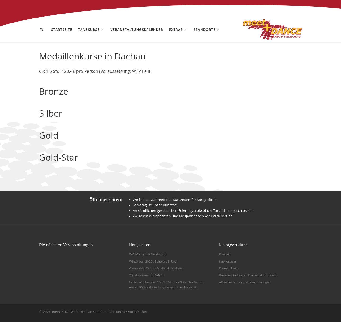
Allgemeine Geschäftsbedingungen (245, 282)
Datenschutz (228, 268)
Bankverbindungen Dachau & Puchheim (248, 275)
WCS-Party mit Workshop (147, 254)
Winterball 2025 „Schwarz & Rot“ (153, 261)
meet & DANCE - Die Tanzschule (78, 311)
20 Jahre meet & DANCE (146, 275)
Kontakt (225, 254)
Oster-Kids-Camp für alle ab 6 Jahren (156, 268)
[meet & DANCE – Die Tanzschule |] (272, 28)
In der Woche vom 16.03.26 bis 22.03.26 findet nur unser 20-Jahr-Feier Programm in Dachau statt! (166, 284)
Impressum (227, 261)
